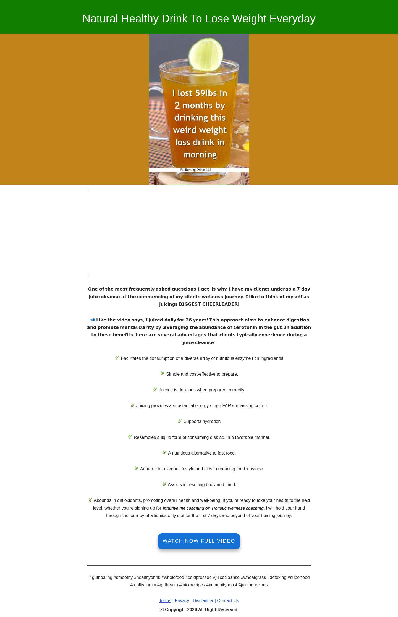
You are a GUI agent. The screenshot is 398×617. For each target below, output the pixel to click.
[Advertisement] (199, 232)
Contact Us (228, 599)
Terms (165, 599)
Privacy (182, 599)
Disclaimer (203, 599)
